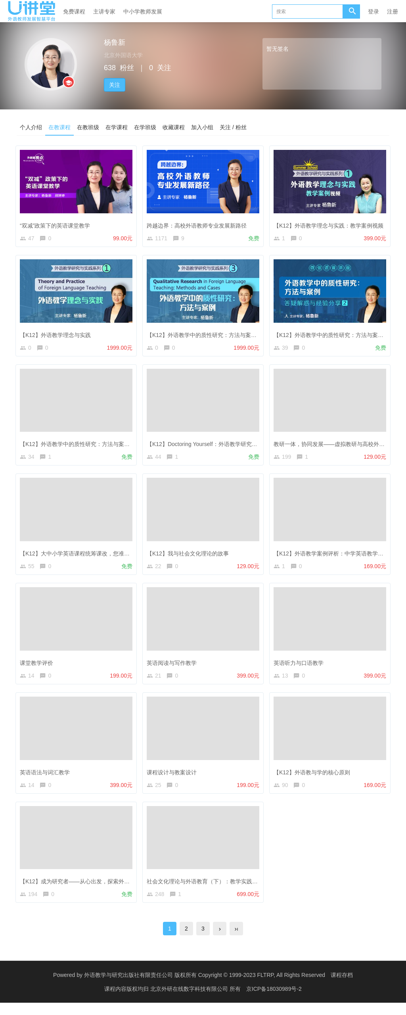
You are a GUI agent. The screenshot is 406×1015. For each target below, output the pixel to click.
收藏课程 (174, 127)
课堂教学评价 (38, 668)
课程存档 (342, 987)
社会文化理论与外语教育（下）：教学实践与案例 (210, 890)
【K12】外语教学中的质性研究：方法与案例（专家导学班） (223, 334)
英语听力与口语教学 (301, 668)
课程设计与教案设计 (174, 779)
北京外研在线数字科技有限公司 (190, 1001)
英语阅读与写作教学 (174, 668)
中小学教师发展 (142, 11)
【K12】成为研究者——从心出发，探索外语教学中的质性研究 (99, 890)
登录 (373, 11)
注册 (392, 11)
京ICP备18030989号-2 (274, 1001)
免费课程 (74, 11)
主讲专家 (104, 11)
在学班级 (145, 127)
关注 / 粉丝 (233, 127)
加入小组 (202, 127)
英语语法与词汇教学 (47, 779)
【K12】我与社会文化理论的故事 (190, 556)
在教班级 (88, 127)
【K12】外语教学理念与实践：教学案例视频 (330, 223)
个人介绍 (31, 127)
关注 (114, 85)
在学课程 (116, 127)
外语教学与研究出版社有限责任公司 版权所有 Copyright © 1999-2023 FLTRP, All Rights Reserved (204, 987)
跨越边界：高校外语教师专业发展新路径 (199, 223)
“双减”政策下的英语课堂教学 (57, 223)
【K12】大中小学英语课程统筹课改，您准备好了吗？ (88, 556)
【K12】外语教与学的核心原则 (314, 779)
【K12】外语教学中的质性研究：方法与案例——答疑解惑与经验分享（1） (114, 445)
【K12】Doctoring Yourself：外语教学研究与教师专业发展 (221, 445)
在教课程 (59, 127)
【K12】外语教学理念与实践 (57, 334)
